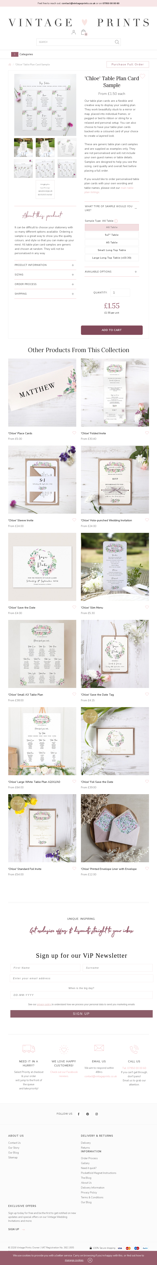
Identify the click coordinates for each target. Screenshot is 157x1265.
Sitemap (13, 1157)
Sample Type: (93, 220)
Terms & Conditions (92, 1197)
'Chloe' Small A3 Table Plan (25, 695)
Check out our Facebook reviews (64, 1074)
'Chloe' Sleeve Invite (20, 520)
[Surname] (118, 968)
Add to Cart (112, 330)
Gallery (85, 1163)
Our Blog (13, 1152)
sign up (17, 1229)
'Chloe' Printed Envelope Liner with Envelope (109, 869)
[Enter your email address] (81, 978)
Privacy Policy (89, 1192)
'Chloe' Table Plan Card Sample (32, 64)
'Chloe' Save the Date (21, 608)
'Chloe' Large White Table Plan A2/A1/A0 (34, 782)
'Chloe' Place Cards (20, 433)
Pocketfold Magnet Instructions (98, 1173)
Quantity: (100, 292)
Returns (85, 1148)
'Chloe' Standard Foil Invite (24, 869)
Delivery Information (92, 1187)
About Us (86, 1183)
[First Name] (45, 968)
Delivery (86, 1143)
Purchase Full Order (128, 64)
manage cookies (74, 1260)
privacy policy (44, 1004)
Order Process (89, 1158)
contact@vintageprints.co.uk (100, 1076)
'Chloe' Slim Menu (92, 608)
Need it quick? (88, 1168)
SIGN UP (81, 1013)
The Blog (86, 1178)
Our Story (13, 1148)
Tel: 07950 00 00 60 (134, 1068)
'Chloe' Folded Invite (93, 433)
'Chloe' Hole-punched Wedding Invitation (106, 520)
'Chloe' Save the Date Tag (97, 695)
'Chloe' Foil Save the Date (97, 782)
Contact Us (14, 1143)
